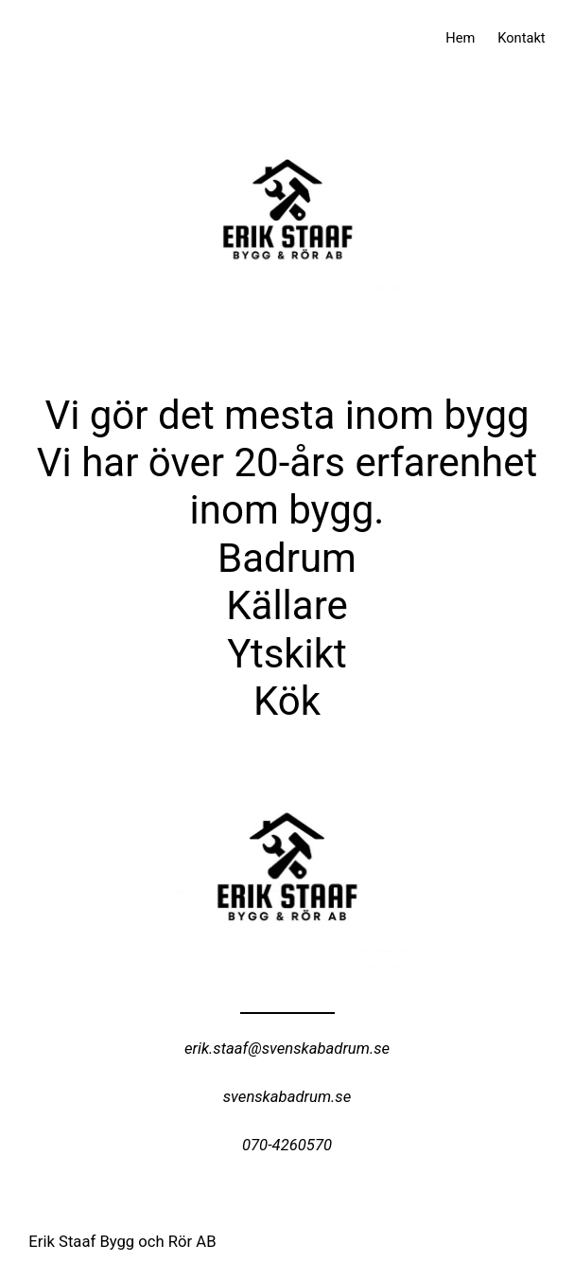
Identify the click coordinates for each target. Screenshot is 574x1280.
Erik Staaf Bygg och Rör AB (122, 1242)
